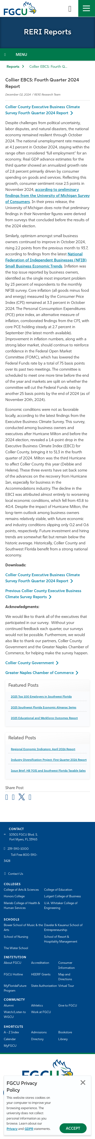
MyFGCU (10, 1045)
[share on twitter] (21, 797)
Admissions (39, 1032)
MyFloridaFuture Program (15, 988)
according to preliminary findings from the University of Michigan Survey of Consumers (47, 196)
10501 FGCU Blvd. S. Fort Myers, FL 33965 (23, 837)
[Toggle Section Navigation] (47, 54)
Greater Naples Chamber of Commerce (39, 673)
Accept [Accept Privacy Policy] (73, 1129)
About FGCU (12, 963)
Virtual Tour (66, 986)
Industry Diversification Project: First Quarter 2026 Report (49, 760)
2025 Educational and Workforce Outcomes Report (44, 718)
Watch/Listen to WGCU (15, 1015)
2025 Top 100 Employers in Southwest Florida (41, 697)
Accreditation (40, 963)
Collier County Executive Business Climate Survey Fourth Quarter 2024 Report (42, 110)
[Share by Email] (6, 798)
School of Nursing (16, 937)
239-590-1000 (18, 849)
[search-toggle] (70, 8)
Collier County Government (29, 663)
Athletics (37, 1005)
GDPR (29, 1129)
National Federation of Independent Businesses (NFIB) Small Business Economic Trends (46, 261)
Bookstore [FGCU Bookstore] (65, 1032)
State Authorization (44, 986)
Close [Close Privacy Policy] (83, 1082)
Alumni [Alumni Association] (9, 1005)
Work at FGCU (41, 1012)
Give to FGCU (67, 1005)
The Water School (16, 948)
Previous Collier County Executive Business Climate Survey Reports (43, 594)
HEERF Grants (40, 974)
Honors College (14, 896)
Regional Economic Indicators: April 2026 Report (43, 749)
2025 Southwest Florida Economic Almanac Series (43, 707)
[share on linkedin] (30, 798)
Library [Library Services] (63, 1039)
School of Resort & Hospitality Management (60, 939)
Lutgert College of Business (62, 896)
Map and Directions (65, 977)
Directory (37, 1039)
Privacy (12, 1129)
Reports (13, 67)
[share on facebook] (13, 798)
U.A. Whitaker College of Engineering (61, 906)
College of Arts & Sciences (21, 889)
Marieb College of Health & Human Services (22, 906)
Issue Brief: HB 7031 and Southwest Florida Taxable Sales (48, 771)
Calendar (10, 1039)
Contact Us (15, 874)
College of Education (58, 889)
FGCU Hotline (13, 974)
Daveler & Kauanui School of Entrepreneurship (63, 928)
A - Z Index (11, 1032)
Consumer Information (66, 965)
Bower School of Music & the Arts (23, 928)
